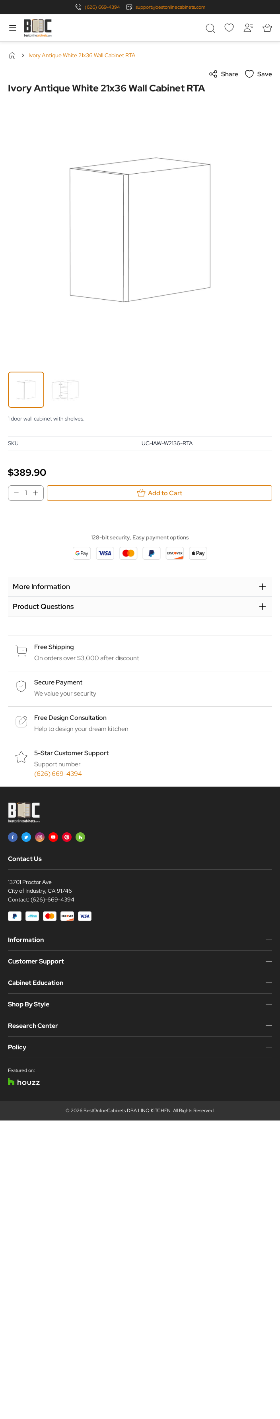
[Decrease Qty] (14, 492)
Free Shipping (54, 647)
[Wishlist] (229, 28)
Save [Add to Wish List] (258, 74)
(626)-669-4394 (52, 899)
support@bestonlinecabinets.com (170, 7)
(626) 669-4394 (102, 7)
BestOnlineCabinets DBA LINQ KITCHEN (127, 1110)
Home (12, 55)
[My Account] (248, 28)
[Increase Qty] (38, 492)
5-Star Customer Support (71, 753)
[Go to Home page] (38, 28)
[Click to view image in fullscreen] (140, 230)
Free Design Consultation (70, 717)
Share (223, 74)
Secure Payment (58, 682)
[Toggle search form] (210, 28)
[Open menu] (13, 28)
